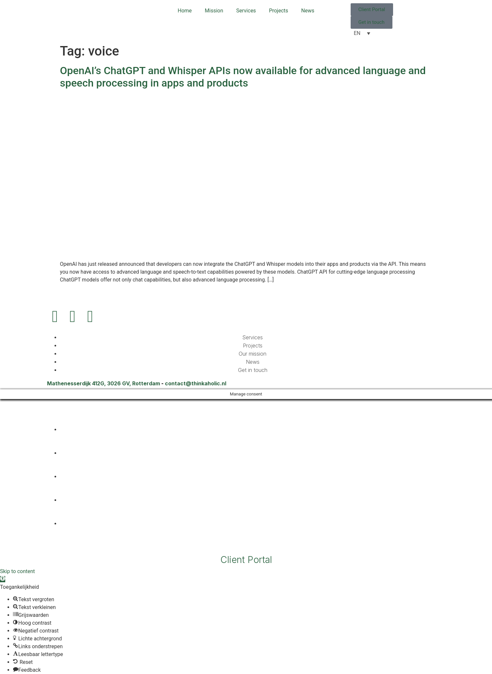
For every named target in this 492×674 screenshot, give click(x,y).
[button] (2, 579)
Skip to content (17, 571)
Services (246, 11)
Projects (278, 11)
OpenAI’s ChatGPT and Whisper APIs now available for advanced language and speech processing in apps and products (243, 76)
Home (185, 11)
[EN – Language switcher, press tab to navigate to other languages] (362, 33)
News (307, 11)
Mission (214, 11)
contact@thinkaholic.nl (195, 383)
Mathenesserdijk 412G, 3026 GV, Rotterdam (103, 383)
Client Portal (246, 559)
